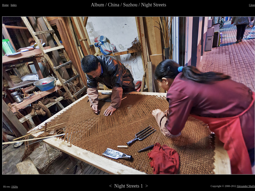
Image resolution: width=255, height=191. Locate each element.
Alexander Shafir (246, 186)
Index (14, 4)
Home (5, 4)
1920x (14, 186)
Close (252, 4)
